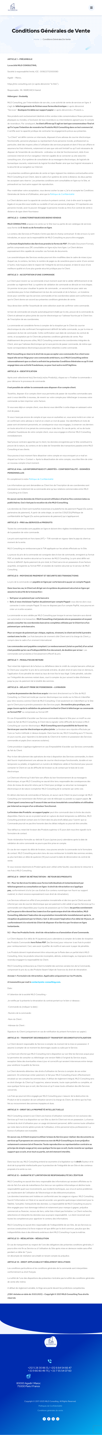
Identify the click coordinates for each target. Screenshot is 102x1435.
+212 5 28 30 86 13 (38, 1367)
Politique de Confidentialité (62, 194)
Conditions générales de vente (50, 1410)
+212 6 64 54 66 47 (61, 1367)
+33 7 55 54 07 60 (61, 1370)
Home (36, 39)
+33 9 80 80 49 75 (38, 1370)
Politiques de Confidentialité (50, 1406)
